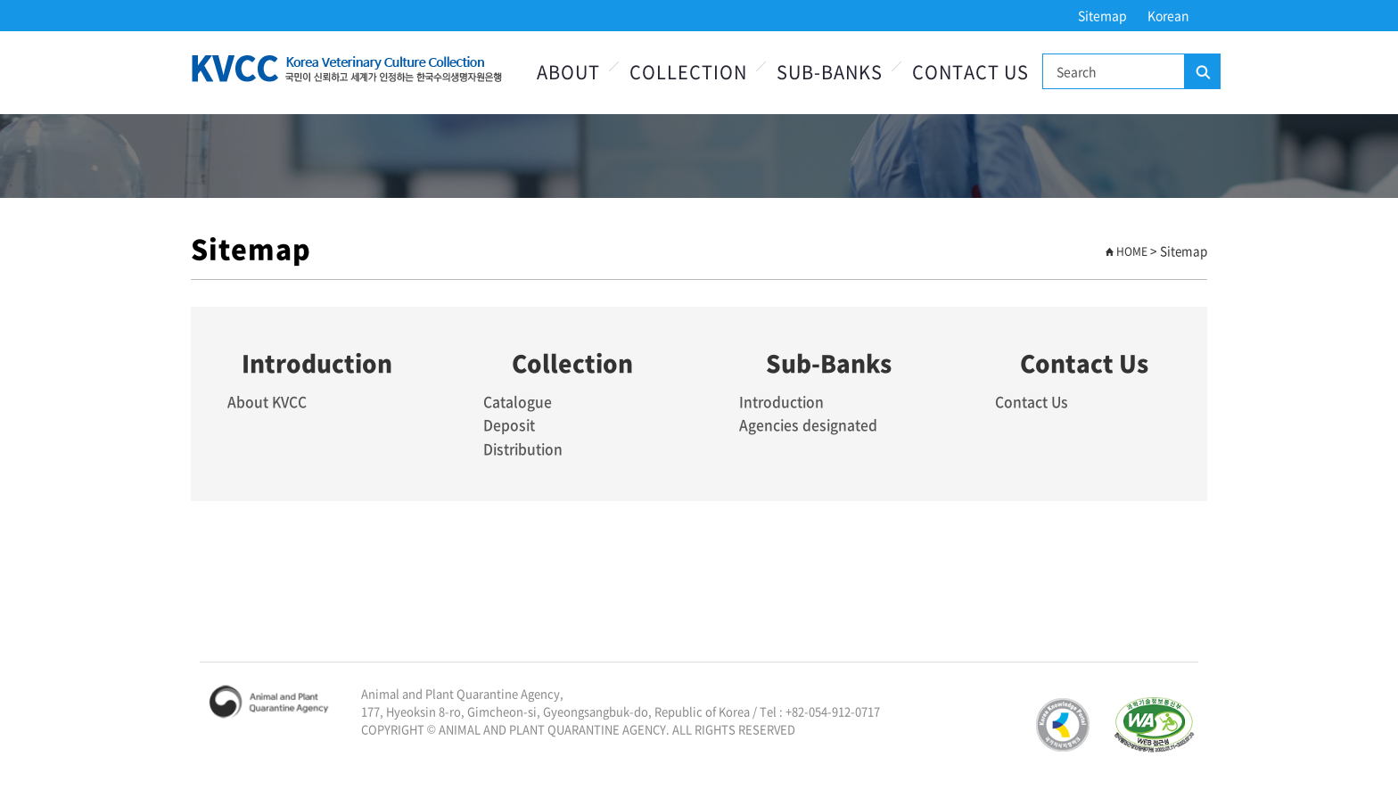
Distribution (524, 447)
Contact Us (970, 72)
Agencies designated (809, 424)
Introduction (782, 401)
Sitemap (1102, 15)
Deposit (509, 424)
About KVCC (267, 401)
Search (1202, 72)
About (568, 72)
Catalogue (517, 401)
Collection (688, 72)
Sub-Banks (830, 72)
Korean (1168, 15)
